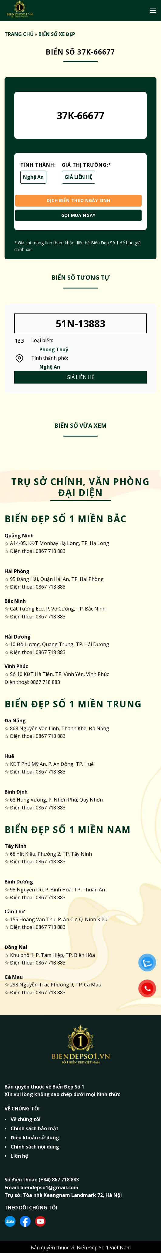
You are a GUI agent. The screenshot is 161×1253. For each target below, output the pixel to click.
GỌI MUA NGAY (78, 215)
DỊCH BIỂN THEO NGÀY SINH (78, 200)
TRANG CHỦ (19, 34)
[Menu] (152, 10)
